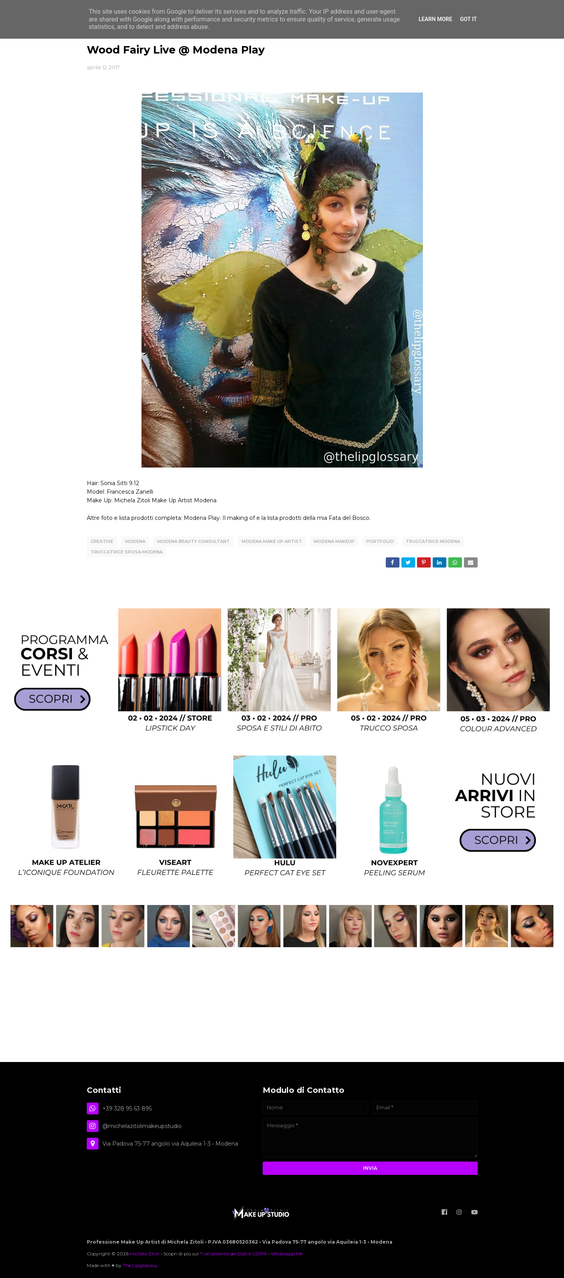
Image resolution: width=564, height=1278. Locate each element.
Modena (135, 541)
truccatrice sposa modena (127, 551)
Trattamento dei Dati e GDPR (233, 1252)
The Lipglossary (140, 1264)
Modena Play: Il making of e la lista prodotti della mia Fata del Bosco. (277, 517)
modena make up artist (272, 541)
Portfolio (380, 541)
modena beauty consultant (193, 541)
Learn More (435, 19)
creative (102, 541)
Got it (468, 19)
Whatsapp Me (287, 1252)
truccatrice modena (433, 541)
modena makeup (334, 541)
